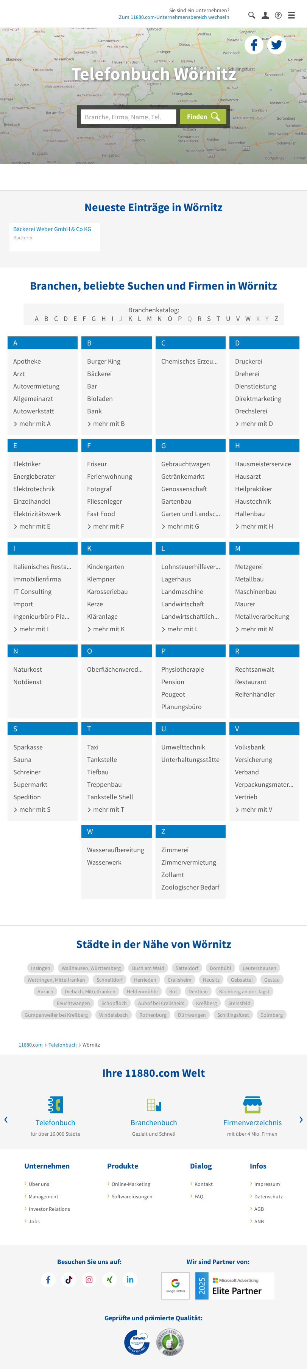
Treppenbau (104, 784)
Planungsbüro (181, 706)
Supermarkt (30, 784)
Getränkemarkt (182, 476)
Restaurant (250, 681)
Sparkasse (28, 747)
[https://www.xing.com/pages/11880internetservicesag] (109, 1280)
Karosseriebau (107, 591)
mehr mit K (106, 628)
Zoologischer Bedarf (190, 887)
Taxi (92, 747)
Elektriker (27, 463)
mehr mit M (254, 628)
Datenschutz (268, 1196)
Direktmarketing (258, 398)
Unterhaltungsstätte (190, 759)
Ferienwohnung (109, 476)
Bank (94, 411)
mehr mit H (254, 526)
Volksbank (250, 747)
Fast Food (101, 513)
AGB (259, 1209)
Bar (92, 386)
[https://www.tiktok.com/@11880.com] (68, 1280)
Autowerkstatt (33, 411)
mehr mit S (32, 809)
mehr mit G (180, 526)
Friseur (97, 463)
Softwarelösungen (132, 1196)
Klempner (101, 579)
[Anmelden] (268, 15)
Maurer (245, 604)
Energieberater (34, 476)
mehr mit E (31, 526)
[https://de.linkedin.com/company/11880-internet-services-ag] (130, 1280)
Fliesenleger (104, 501)
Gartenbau (176, 501)
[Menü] (294, 14)
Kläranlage (102, 616)
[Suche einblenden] (255, 14)
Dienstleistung (255, 386)
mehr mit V (253, 809)
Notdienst (27, 681)
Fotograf (99, 488)
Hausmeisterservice (263, 463)
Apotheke (27, 361)
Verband (247, 772)
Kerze (95, 604)
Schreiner (27, 772)
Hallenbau (250, 513)
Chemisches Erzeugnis (190, 361)
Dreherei (247, 373)
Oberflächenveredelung (116, 669)
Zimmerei (175, 849)
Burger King (103, 361)
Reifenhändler (255, 694)
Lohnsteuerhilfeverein (190, 566)
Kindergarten (105, 566)
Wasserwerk (104, 862)
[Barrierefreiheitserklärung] (281, 14)
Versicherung (253, 759)
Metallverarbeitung (262, 616)
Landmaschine (182, 591)
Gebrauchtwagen (185, 463)
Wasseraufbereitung (115, 849)
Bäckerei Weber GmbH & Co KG (52, 229)
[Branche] (128, 116)
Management (43, 1196)
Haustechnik (253, 501)
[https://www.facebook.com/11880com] (48, 1280)
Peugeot (173, 694)
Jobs (34, 1221)
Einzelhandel (31, 501)
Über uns (39, 1184)
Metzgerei (249, 566)
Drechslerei (251, 411)
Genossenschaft (184, 488)
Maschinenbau (256, 591)
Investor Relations (49, 1209)
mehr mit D (254, 423)
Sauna (22, 759)
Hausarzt (248, 476)
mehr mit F (105, 526)
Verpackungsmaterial (264, 784)
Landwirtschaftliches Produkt (190, 616)
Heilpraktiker (253, 488)
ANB (259, 1221)
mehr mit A (32, 423)
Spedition (27, 796)
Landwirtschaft (182, 604)
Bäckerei (99, 373)
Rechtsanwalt (254, 669)
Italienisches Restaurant (42, 566)
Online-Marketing (131, 1184)
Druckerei (248, 361)
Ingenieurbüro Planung (42, 616)
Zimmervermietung (188, 862)
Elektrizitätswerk (37, 513)
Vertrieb (246, 796)
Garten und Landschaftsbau (190, 513)
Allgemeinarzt (33, 398)
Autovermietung (36, 386)
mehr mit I (31, 628)
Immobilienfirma (37, 579)
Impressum (267, 1184)
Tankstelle (102, 759)
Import (23, 604)
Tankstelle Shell (110, 796)
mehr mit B (106, 423)
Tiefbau (98, 772)
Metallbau (249, 579)
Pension (172, 681)
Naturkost (27, 669)
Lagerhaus (176, 579)
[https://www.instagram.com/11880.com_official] (89, 1280)
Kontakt (204, 1184)
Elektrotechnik (34, 488)
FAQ (199, 1196)
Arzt (19, 373)
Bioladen (100, 398)
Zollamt (172, 874)
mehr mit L (179, 628)
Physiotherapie (182, 669)
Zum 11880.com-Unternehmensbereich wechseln (174, 17)
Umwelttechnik (183, 747)
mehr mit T (106, 809)
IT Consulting (32, 591)
